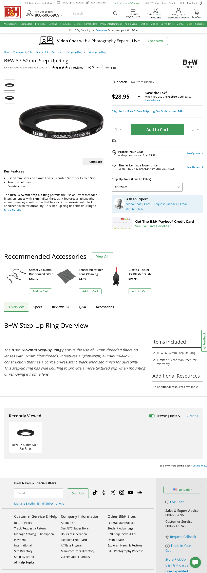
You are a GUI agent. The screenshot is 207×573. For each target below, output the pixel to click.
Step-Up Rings (75, 52)
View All (102, 256)
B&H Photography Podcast (125, 489)
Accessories (105, 307)
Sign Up (78, 431)
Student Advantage (120, 466)
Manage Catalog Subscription (34, 472)
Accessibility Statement (178, 536)
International (23, 483)
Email (21, 431)
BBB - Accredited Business (24, 522)
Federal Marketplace (121, 460)
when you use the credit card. (174, 96)
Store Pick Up (175, 497)
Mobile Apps (142, 522)
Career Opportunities (75, 494)
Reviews (60, 307)
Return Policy (23, 460)
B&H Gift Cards (176, 503)
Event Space (116, 477)
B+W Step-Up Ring (96, 52)
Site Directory (23, 489)
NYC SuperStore (156, 3)
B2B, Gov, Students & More (39, 2)
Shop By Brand (24, 494)
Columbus (101, 30)
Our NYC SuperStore (75, 466)
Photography (20, 52)
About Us (173, 2)
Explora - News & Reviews (125, 483)
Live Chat (192, 2)
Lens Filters (36, 52)
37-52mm (147, 187)
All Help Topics (24, 500)
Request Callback (180, 474)
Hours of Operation (74, 472)
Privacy (127, 535)
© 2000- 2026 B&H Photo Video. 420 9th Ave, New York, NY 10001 (51, 536)
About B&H (68, 460)
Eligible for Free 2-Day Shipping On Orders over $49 (147, 111)
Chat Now (155, 41)
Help (182, 2)
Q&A (82, 307)
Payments (20, 477)
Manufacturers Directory (77, 489)
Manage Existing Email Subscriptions (39, 441)
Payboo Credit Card (74, 477)
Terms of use (105, 535)
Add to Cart (157, 129)
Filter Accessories (55, 52)
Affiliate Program (72, 483)
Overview (16, 307)
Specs (37, 307)
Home (7, 52)
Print (110, 67)
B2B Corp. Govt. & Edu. (123, 472)
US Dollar (182, 427)
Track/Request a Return (30, 466)
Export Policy (147, 535)
